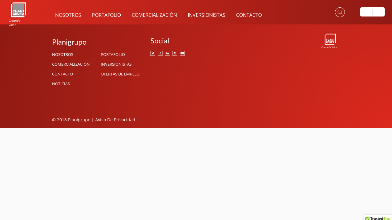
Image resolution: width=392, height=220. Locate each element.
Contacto (249, 15)
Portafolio (106, 15)
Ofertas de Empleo (120, 74)
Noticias (61, 83)
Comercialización (154, 15)
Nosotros (68, 15)
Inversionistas (206, 15)
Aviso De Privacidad (115, 120)
